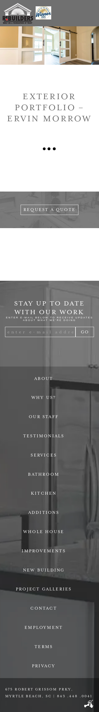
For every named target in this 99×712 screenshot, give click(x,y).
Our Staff (44, 416)
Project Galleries (44, 589)
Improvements (43, 551)
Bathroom (43, 474)
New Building (43, 570)
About (43, 378)
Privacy (43, 666)
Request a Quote (49, 209)
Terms (44, 646)
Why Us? (43, 397)
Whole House (43, 531)
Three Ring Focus (89, 704)
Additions (43, 512)
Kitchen (43, 493)
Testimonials (43, 436)
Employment (44, 627)
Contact (43, 608)
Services (44, 455)
